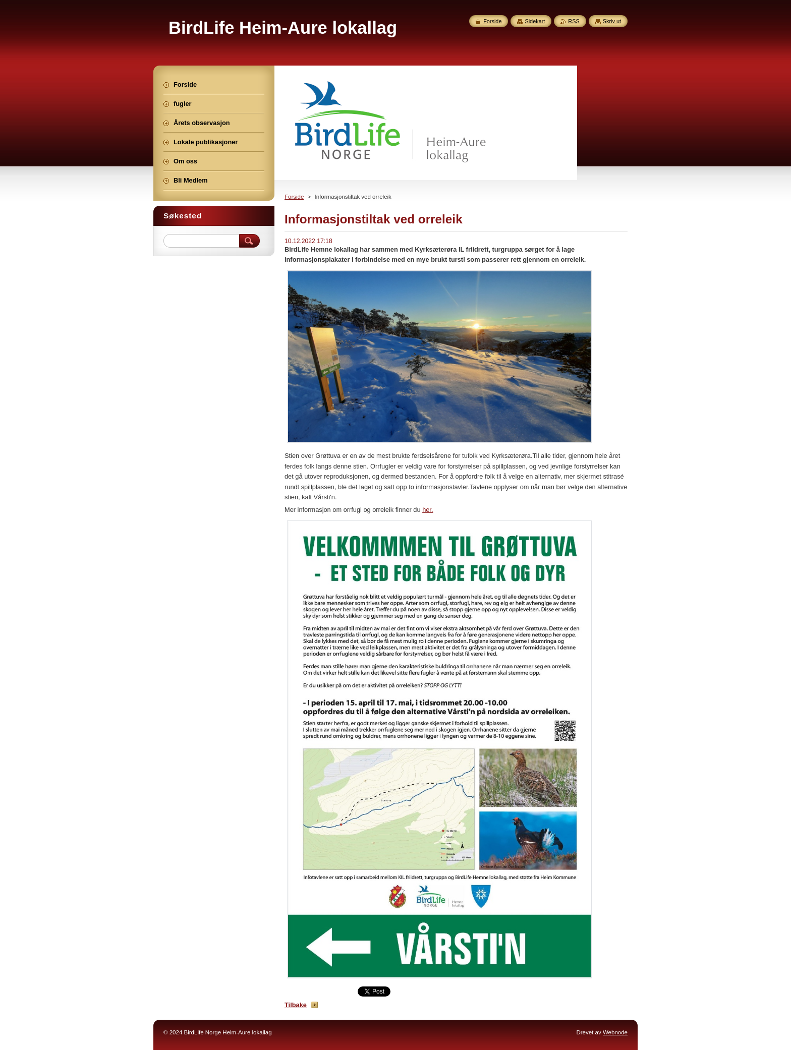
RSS (573, 21)
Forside (294, 197)
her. (427, 509)
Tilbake (296, 1005)
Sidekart (535, 21)
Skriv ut (612, 21)
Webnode (615, 1032)
